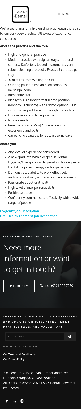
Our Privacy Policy (13, 359)
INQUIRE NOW (12, 282)
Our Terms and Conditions (19, 354)
